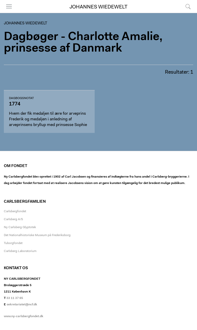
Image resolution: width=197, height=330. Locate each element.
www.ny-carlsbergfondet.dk (23, 316)
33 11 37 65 (14, 298)
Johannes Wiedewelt (98, 7)
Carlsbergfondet (15, 211)
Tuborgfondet (13, 243)
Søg (188, 6)
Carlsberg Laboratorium (20, 251)
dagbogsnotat (21, 98)
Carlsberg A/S (13, 219)
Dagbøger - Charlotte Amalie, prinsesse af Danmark (83, 42)
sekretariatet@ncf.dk (22, 304)
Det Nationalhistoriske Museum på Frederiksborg (37, 235)
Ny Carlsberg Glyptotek (20, 227)
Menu (9, 6)
